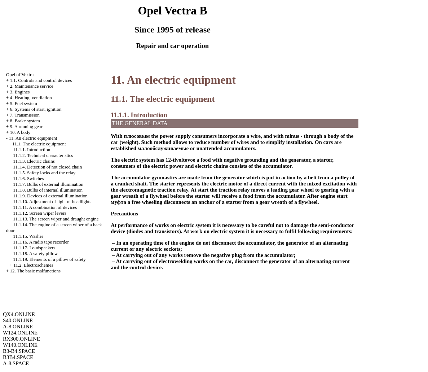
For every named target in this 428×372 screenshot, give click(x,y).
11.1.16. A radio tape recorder (41, 242)
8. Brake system (25, 120)
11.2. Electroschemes (33, 265)
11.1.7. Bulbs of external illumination (48, 184)
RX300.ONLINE (21, 339)
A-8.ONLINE (18, 326)
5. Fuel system (23, 103)
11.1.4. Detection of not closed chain (47, 167)
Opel (20, 74)
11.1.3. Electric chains (33, 161)
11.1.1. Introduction (31, 149)
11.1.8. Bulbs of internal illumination (48, 190)
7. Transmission (24, 115)
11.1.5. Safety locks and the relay (44, 172)
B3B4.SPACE (18, 357)
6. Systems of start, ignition (35, 109)
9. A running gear (26, 126)
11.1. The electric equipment (39, 143)
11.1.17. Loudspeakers (34, 247)
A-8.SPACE (16, 363)
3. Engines (20, 92)
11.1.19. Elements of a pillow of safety (49, 259)
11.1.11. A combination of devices (45, 207)
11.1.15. (28, 236)
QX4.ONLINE (19, 314)
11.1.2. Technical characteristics (43, 155)
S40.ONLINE (18, 320)
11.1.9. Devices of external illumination (50, 195)
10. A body (20, 132)
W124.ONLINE (20, 333)
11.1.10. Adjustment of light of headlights (52, 201)
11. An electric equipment (33, 138)
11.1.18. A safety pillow (35, 253)
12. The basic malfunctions (35, 270)
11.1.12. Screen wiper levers (39, 213)
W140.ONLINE (20, 345)
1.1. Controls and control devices (41, 80)
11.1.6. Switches (28, 178)
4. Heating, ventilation (31, 97)
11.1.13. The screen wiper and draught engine (55, 219)
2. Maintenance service (31, 86)
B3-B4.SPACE (19, 351)
